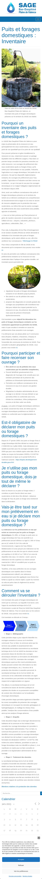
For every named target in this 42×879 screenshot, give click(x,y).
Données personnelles (15, 876)
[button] (39, 838)
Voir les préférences (21, 871)
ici (2, 250)
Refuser (21, 865)
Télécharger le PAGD (29, 241)
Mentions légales (27, 876)
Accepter (21, 859)
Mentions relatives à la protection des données (19, 786)
